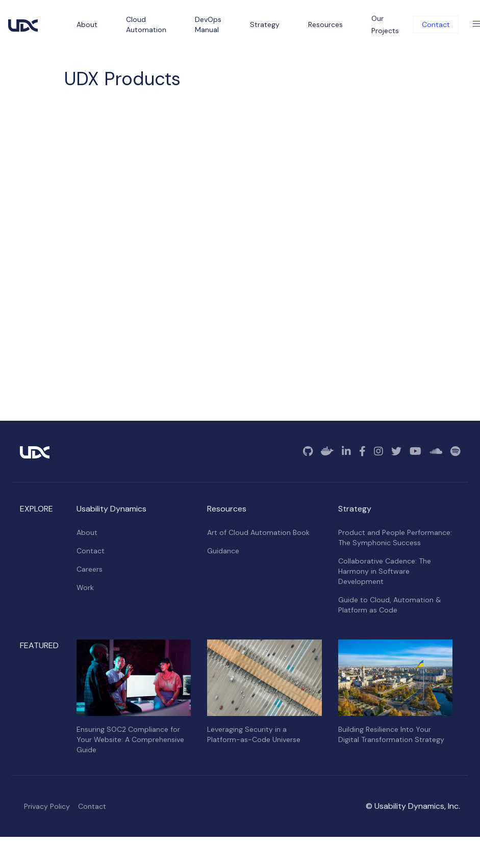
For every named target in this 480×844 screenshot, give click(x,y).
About (87, 532)
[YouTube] (415, 451)
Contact (436, 24)
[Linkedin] (346, 451)
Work (85, 587)
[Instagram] (378, 451)
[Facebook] (362, 451)
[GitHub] (308, 451)
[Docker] (327, 451)
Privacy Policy (47, 806)
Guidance (223, 550)
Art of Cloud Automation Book (258, 532)
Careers (90, 569)
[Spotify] (455, 451)
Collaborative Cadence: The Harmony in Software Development (384, 571)
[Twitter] (396, 451)
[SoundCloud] (436, 451)
